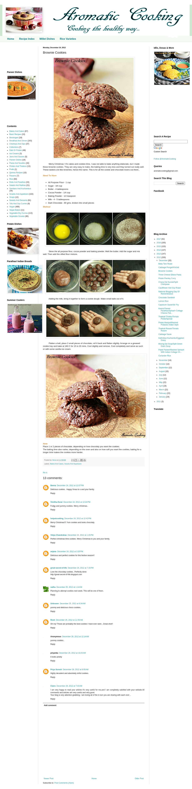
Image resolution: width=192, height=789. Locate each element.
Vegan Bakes (14, 210)
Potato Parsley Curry (167, 278)
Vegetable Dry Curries (18, 213)
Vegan (12, 207)
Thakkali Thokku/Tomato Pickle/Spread (168, 318)
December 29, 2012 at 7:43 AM (69, 686)
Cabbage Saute (164, 334)
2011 (159, 401)
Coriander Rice (164, 356)
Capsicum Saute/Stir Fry (168, 305)
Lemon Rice (163, 301)
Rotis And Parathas (17, 182)
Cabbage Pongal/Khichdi (168, 267)
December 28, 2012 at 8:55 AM (75, 669)
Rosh (52, 620)
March (162, 390)
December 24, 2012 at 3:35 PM (70, 551)
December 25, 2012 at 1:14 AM (69, 587)
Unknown (54, 603)
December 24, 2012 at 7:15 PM (81, 568)
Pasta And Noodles (17, 163)
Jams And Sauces (16, 157)
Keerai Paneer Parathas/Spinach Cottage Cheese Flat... (170, 310)
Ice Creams (14, 153)
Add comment (50, 705)
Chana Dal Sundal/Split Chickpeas (168, 283)
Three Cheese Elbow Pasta (169, 275)
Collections (14, 147)
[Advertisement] (20, 56)
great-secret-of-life (58, 568)
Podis (11, 169)
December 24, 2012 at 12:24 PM (76, 502)
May (161, 382)
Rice (11, 179)
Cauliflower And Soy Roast (169, 288)
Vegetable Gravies (17, 216)
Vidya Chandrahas (58, 535)
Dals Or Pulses (15, 150)
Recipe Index (26, 39)
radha (53, 587)
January (162, 397)
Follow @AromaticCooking (165, 159)
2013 (159, 254)
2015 (159, 246)
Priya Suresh (56, 669)
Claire (53, 686)
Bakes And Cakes (56, 464)
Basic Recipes (15, 134)
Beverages (13, 138)
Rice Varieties (68, 39)
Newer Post (48, 778)
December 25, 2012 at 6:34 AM (72, 603)
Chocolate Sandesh (166, 297)
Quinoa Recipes (16, 173)
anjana (53, 551)
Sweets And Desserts (18, 200)
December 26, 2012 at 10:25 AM (72, 653)
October (162, 364)
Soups (12, 197)
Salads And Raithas (17, 185)
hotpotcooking (56, 518)
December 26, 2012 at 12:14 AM (75, 636)
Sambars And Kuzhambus (20, 188)
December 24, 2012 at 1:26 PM (80, 535)
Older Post (139, 778)
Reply (52, 493)
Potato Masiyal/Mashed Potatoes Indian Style (168, 323)
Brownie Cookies (165, 271)
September (164, 368)
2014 (159, 250)
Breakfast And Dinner (18, 141)
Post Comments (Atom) (64, 783)
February (163, 393)
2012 (159, 257)
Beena (53, 485)
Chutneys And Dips (17, 144)
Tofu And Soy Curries (18, 203)
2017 (159, 239)
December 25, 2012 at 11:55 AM (69, 620)
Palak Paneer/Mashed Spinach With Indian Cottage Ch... (171, 351)
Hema (54, 460)
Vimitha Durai (56, 502)
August (162, 371)
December (163, 260)
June (161, 378)
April (161, 386)
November (163, 360)
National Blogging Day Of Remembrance (169, 293)
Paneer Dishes (15, 160)
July (161, 375)
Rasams (12, 176)
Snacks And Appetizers (72, 464)
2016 (159, 243)
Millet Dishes (47, 39)
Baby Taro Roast (165, 264)
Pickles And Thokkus (18, 166)
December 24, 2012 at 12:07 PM (70, 485)
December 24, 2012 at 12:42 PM (77, 518)
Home (10, 39)
